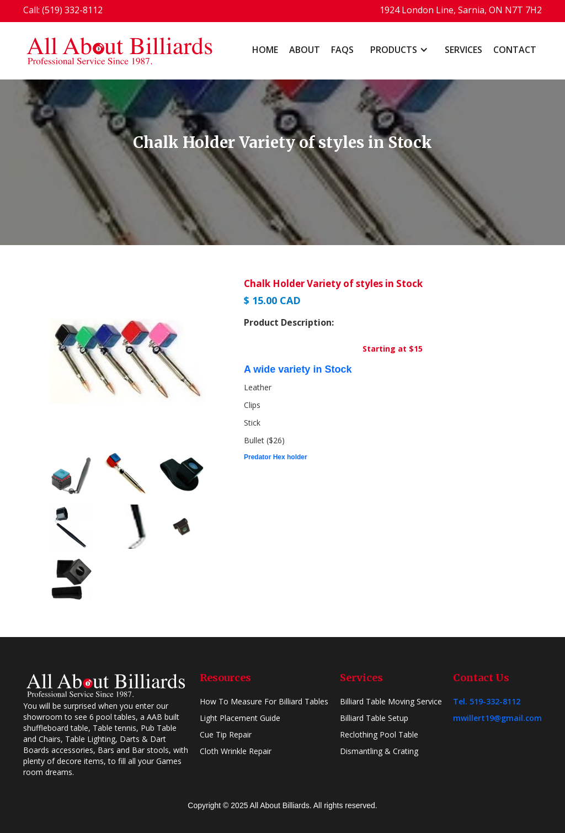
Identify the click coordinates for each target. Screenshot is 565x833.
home (265, 50)
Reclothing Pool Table (379, 734)
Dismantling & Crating (379, 751)
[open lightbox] (128, 361)
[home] (119, 50)
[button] (399, 49)
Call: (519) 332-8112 (63, 10)
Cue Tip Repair (226, 734)
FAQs (342, 50)
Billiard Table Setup (374, 718)
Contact (514, 50)
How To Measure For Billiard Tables (264, 701)
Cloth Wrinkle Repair (235, 751)
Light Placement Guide (240, 718)
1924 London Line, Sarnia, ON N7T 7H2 (461, 10)
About (304, 50)
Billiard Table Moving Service (391, 701)
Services (463, 50)
